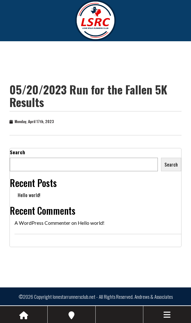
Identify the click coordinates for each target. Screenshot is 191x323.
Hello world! (29, 194)
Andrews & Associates (153, 296)
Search (17, 152)
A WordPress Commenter (42, 223)
